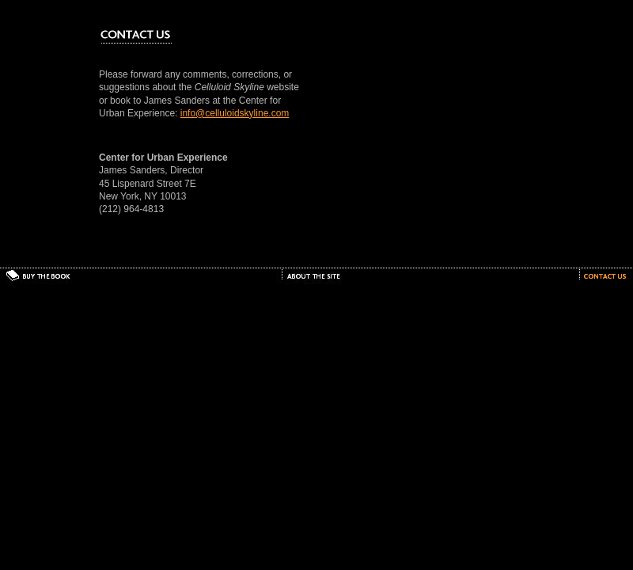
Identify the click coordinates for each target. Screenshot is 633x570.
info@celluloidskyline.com (235, 113)
